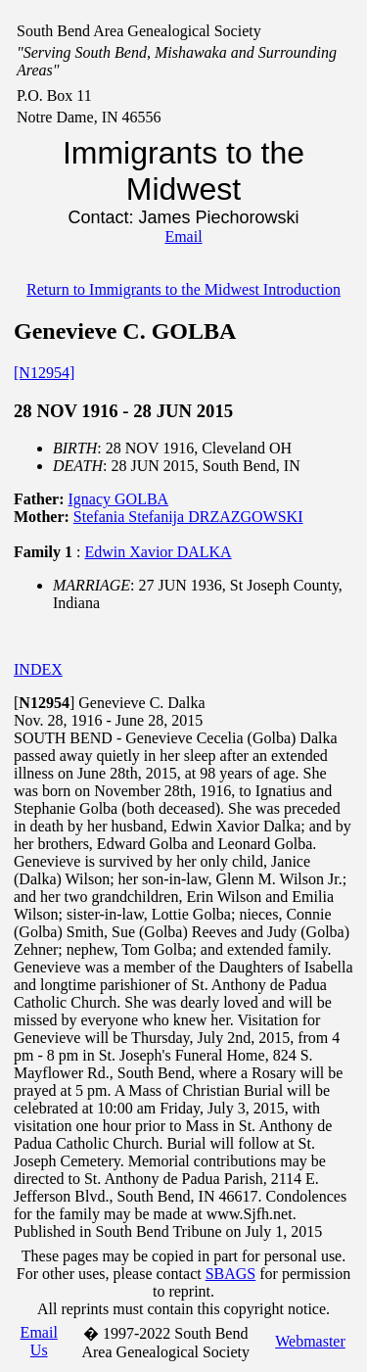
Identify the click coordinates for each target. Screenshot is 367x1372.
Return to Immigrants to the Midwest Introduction (183, 289)
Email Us (39, 1341)
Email (183, 236)
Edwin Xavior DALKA (157, 552)
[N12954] (44, 372)
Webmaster (310, 1341)
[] (44, 702)
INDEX (38, 669)
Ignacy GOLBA (119, 499)
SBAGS (231, 1273)
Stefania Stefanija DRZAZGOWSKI (188, 516)
